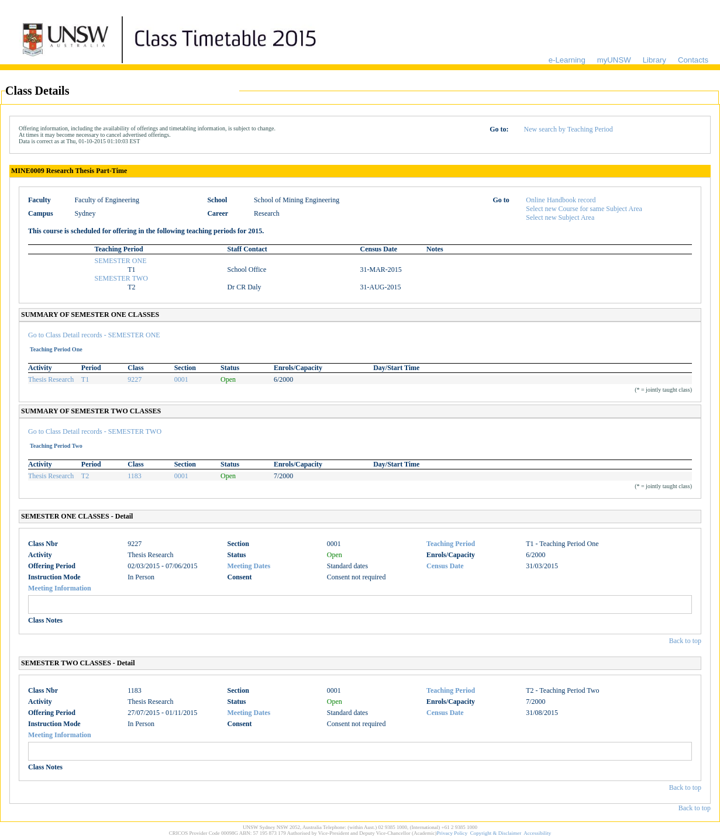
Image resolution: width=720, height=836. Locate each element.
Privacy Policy (452, 833)
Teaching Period (450, 544)
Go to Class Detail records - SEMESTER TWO (94, 431)
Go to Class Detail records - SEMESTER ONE (94, 335)
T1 (85, 379)
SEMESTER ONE (121, 261)
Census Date (445, 566)
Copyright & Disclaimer (496, 833)
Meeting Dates (249, 566)
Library (654, 60)
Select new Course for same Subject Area (584, 209)
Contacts (693, 60)
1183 (135, 476)
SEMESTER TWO (121, 278)
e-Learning (567, 60)
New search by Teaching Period (568, 129)
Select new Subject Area (560, 217)
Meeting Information (59, 588)
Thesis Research (51, 379)
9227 (135, 379)
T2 (85, 476)
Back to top (685, 641)
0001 (181, 379)
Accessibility (537, 833)
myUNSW (614, 60)
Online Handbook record (560, 200)
